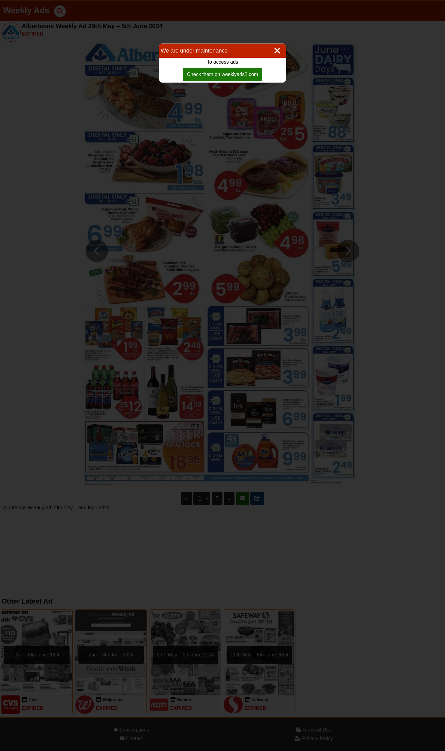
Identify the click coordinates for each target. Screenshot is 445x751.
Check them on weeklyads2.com (222, 74)
